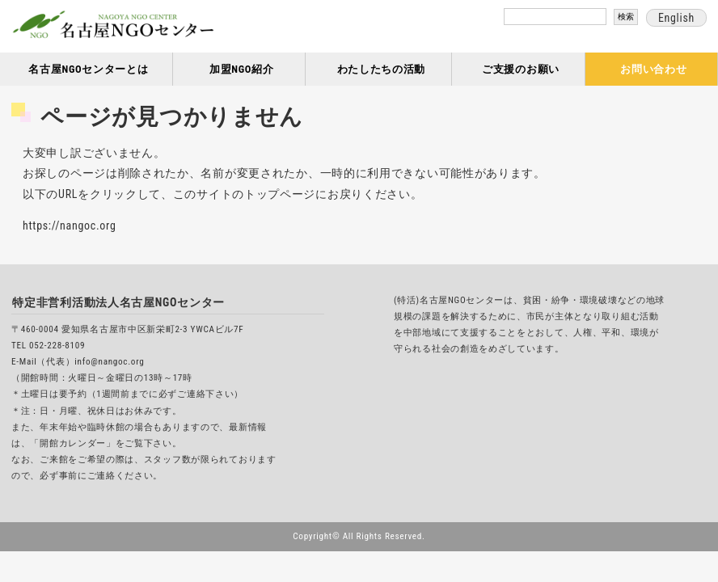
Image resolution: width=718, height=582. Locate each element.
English (676, 17)
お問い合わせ (653, 69)
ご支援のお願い (521, 69)
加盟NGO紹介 (241, 69)
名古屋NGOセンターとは (88, 69)
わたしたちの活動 (381, 69)
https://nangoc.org (69, 225)
